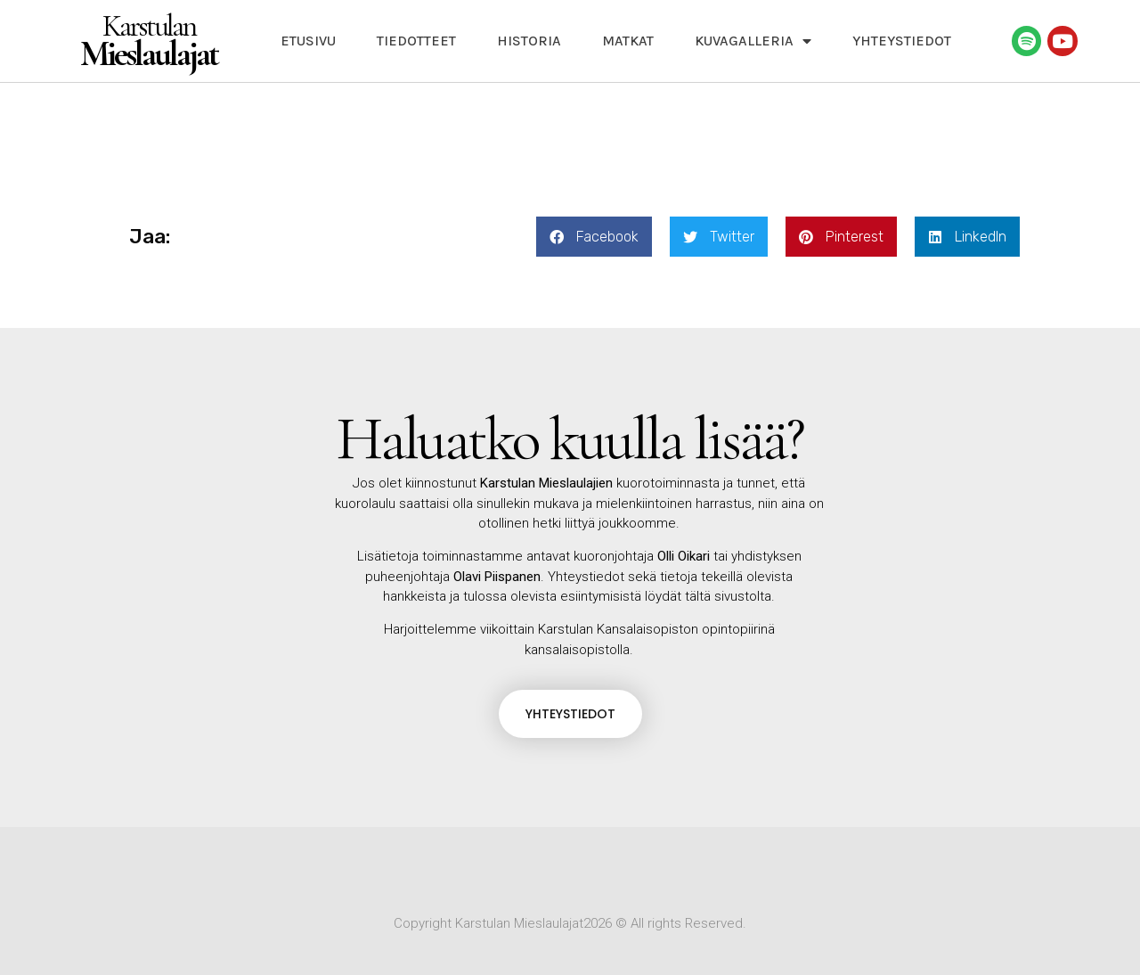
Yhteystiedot (901, 40)
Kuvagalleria (753, 41)
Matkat (628, 40)
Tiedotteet (416, 40)
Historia (529, 40)
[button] (594, 237)
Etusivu (308, 40)
